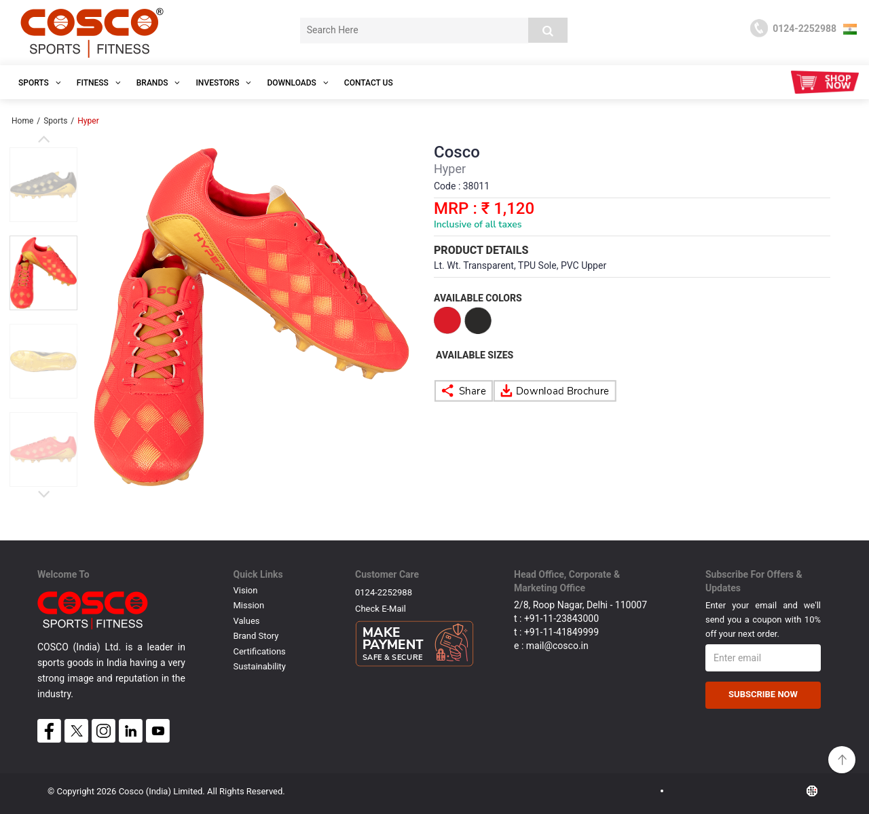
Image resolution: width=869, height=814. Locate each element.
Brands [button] (158, 83)
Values (247, 621)
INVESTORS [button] (223, 83)
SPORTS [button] (39, 83)
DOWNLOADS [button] (297, 83)
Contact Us (368, 83)
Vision (246, 590)
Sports (55, 121)
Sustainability (260, 666)
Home (22, 121)
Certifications (260, 651)
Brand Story (256, 636)
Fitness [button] (99, 83)
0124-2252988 (383, 592)
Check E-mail (380, 609)
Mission (249, 605)
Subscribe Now (763, 694)
